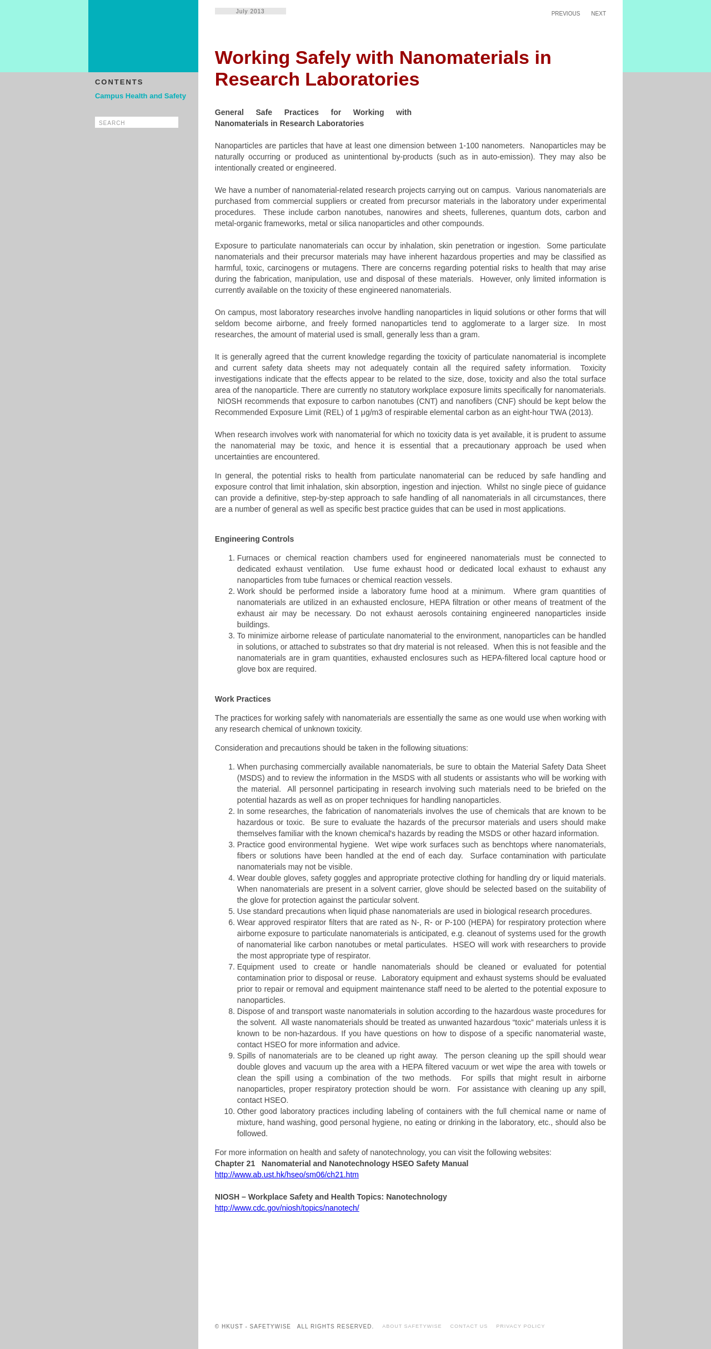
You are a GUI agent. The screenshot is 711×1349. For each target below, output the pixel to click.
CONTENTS (119, 82)
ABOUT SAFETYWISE (412, 1326)
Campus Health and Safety (140, 96)
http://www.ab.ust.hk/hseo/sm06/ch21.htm (287, 1174)
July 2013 (250, 11)
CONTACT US (469, 1326)
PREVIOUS (566, 14)
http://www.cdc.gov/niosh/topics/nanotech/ (287, 1207)
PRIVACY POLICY (520, 1326)
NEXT (598, 14)
